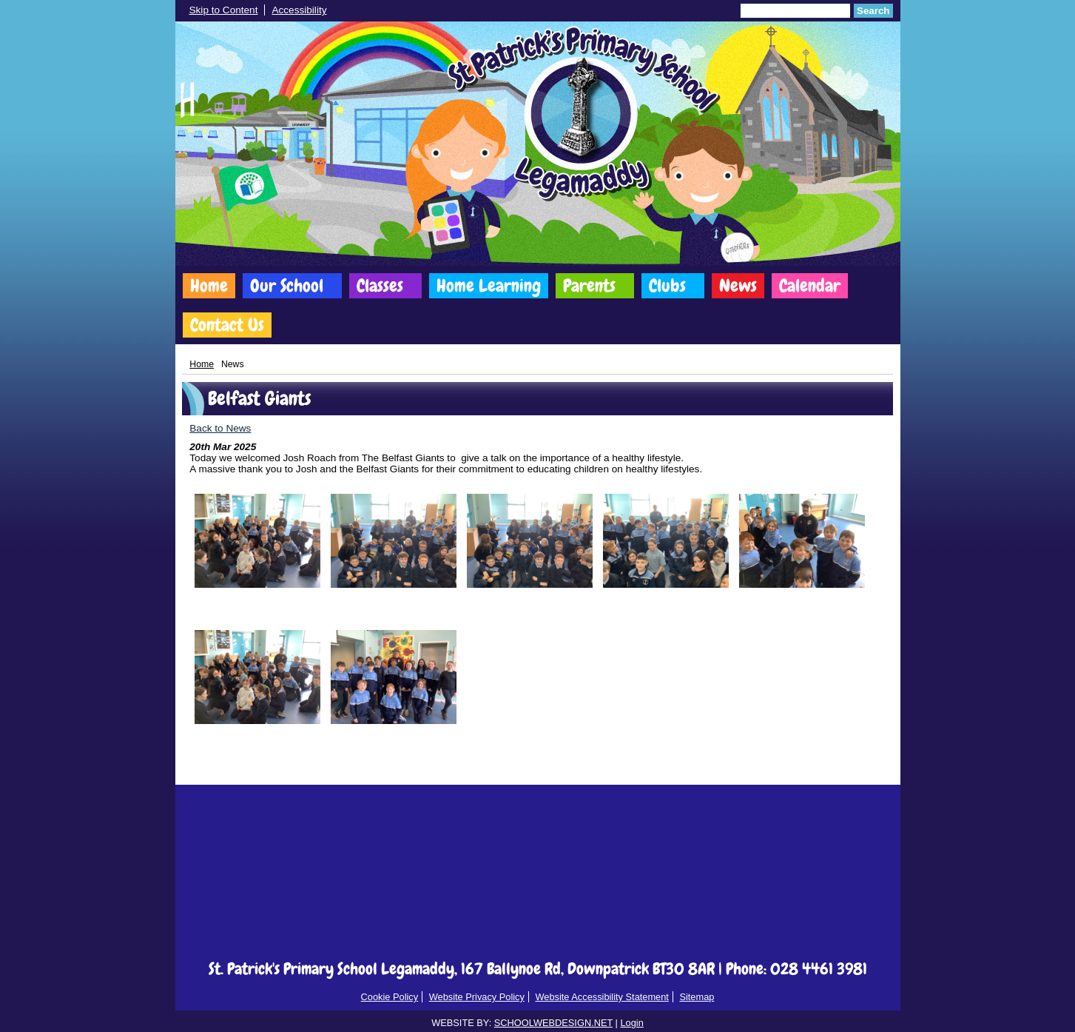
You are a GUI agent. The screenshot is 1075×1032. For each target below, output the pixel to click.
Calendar (809, 285)
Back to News (220, 428)
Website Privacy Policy (477, 996)
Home (209, 285)
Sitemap (696, 996)
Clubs (667, 285)
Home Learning (489, 285)
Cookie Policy (390, 996)
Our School (286, 285)
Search (873, 10)
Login (631, 1022)
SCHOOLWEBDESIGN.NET (553, 1022)
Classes (380, 285)
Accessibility (299, 10)
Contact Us (227, 324)
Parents (589, 285)
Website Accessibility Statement (601, 996)
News (738, 285)
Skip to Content (223, 10)
